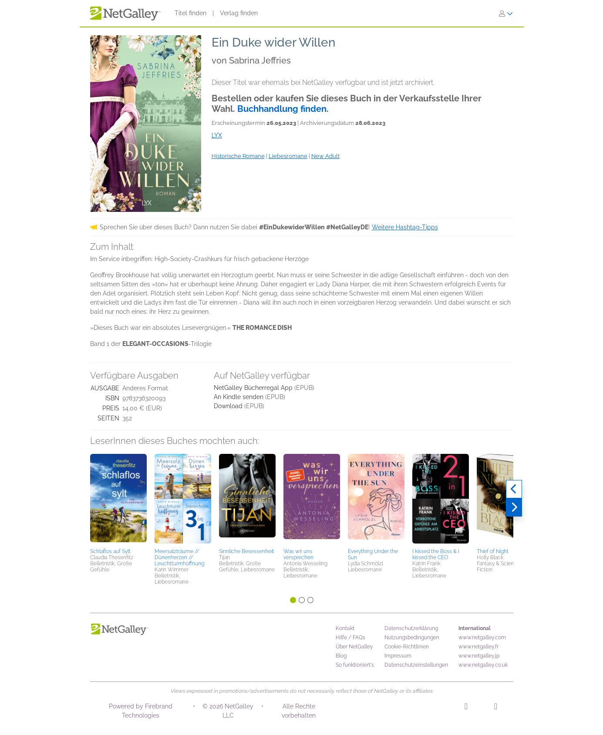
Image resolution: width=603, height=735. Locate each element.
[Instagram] (466, 708)
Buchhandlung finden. (283, 109)
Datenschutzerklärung (411, 628)
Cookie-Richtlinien (406, 647)
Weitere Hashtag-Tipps (405, 227)
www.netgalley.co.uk (483, 665)
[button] (118, 499)
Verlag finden (239, 13)
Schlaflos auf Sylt (110, 551)
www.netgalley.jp (478, 656)
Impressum (397, 656)
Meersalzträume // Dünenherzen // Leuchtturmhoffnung (179, 557)
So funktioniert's (355, 665)
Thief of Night (493, 551)
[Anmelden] (506, 13)
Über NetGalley (354, 647)
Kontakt (345, 628)
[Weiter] (514, 507)
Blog (341, 656)
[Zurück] (514, 489)
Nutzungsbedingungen (411, 637)
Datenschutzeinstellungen (416, 665)
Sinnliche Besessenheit (246, 551)
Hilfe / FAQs (350, 637)
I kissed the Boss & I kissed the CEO (435, 554)
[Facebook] (495, 708)
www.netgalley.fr (478, 647)
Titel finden (190, 13)
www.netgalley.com (482, 637)
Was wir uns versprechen (298, 554)
